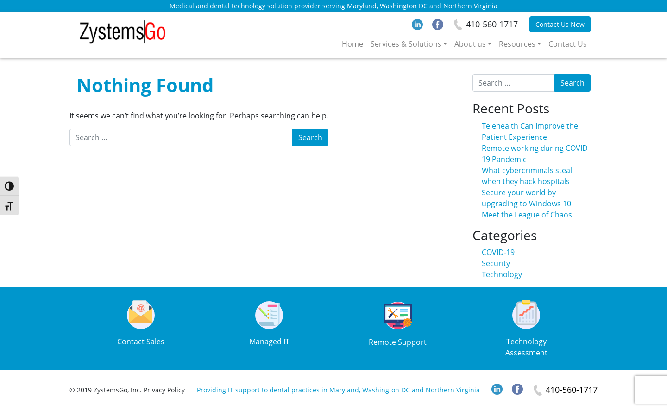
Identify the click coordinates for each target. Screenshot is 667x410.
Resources (517, 44)
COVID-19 (498, 252)
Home (352, 44)
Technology (502, 274)
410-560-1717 (492, 24)
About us (470, 44)
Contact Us (567, 44)
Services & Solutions (406, 44)
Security (496, 263)
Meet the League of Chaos (527, 215)
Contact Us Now (560, 24)
